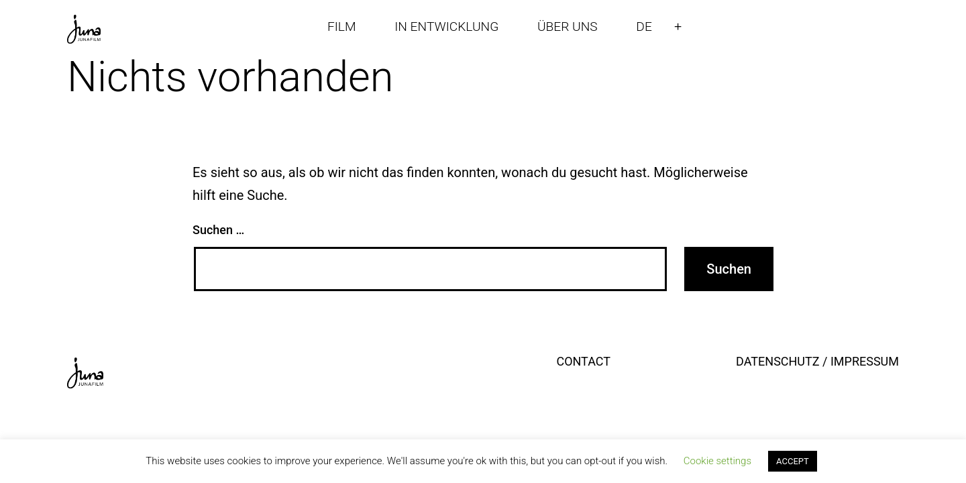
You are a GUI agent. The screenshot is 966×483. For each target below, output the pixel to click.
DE (644, 26)
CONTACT (583, 361)
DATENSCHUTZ (778, 361)
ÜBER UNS (567, 26)
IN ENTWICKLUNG (446, 26)
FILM (341, 26)
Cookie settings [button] (717, 461)
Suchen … (218, 230)
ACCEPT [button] (792, 461)
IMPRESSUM (864, 361)
